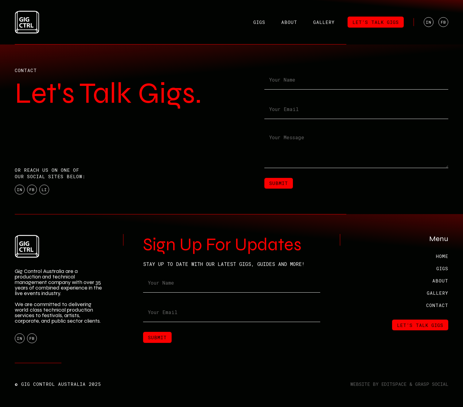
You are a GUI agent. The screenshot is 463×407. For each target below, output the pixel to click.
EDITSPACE (394, 384)
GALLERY (437, 293)
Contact (437, 305)
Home (442, 256)
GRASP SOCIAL (431, 384)
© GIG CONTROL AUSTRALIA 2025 (58, 384)
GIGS (442, 268)
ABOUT (440, 280)
